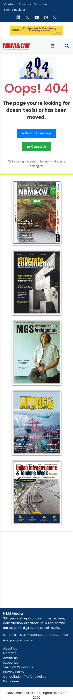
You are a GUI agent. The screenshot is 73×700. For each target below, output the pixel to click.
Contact (10, 4)
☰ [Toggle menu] (53, 46)
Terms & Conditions (18, 667)
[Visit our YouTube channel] (36, 18)
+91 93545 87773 (58, 635)
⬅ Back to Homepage (37, 133)
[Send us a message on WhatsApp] (55, 18)
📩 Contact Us (36, 146)
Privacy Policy (13, 672)
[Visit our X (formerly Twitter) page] (27, 18)
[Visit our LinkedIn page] (18, 18)
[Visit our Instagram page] (46, 18)
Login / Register (14, 10)
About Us (10, 648)
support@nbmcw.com (20, 640)
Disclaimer (11, 681)
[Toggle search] (67, 46)
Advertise (25, 4)
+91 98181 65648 (16, 635)
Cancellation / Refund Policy (24, 676)
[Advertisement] (36, 569)
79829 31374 (34, 635)
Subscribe (40, 4)
